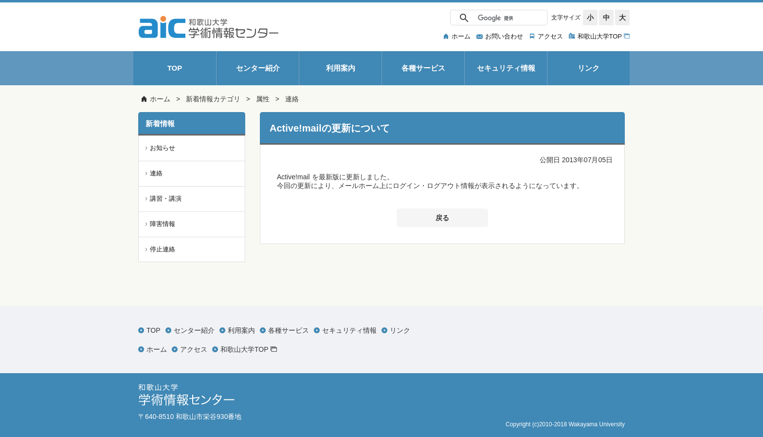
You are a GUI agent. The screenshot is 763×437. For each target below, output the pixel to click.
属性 (263, 99)
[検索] (497, 18)
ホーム (160, 99)
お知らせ (162, 148)
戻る (442, 218)
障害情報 (162, 224)
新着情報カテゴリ (213, 99)
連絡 (292, 99)
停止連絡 (162, 249)
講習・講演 (166, 198)
